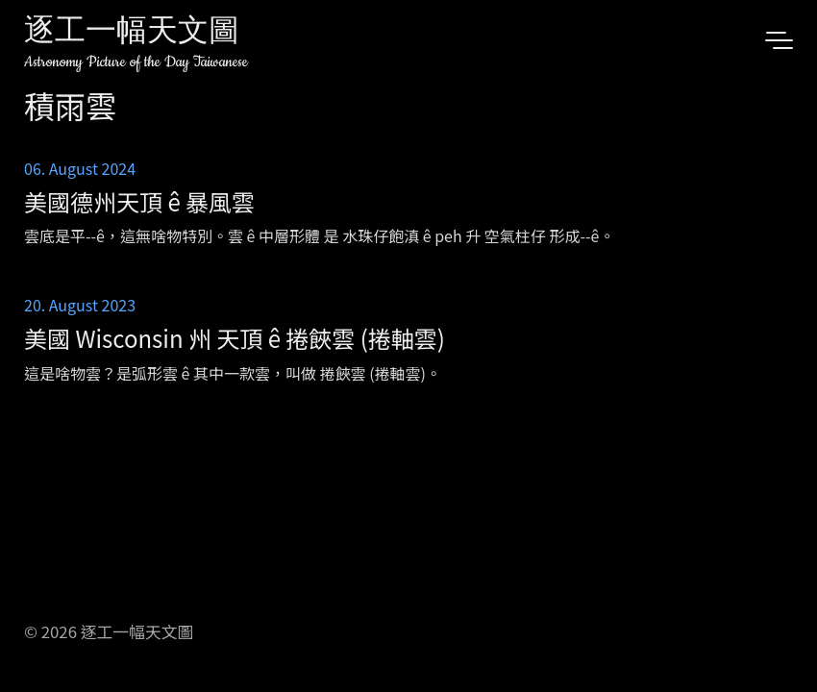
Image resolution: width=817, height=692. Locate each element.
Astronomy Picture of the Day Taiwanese (136, 62)
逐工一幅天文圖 (131, 33)
